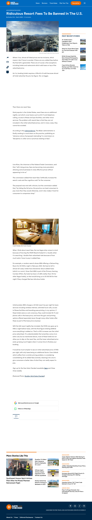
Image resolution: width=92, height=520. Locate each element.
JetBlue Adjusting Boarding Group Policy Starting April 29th (74, 459)
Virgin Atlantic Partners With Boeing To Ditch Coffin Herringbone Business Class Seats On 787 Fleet (73, 451)
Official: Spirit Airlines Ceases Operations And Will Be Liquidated (40, 466)
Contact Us (38, 510)
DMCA (40, 513)
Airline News (65, 448)
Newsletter (76, 3)
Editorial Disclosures (26, 510)
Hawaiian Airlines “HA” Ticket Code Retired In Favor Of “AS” (72, 476)
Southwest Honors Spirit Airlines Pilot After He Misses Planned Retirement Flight (19, 474)
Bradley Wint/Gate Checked (34, 376)
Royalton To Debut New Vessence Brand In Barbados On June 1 (40, 455)
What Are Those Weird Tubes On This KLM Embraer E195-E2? (70, 50)
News (38, 3)
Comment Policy (31, 513)
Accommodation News (13, 10)
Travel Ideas (53, 3)
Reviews (44, 3)
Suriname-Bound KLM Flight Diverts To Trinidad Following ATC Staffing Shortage (73, 468)
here (46, 368)
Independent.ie (30, 131)
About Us (9, 510)
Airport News (66, 481)
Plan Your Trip (64, 3)
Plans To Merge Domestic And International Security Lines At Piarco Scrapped (72, 484)
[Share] (7, 57)
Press (16, 510)
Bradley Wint (11, 17)
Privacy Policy (10, 513)
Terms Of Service (20, 513)
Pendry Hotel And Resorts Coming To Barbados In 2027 (41, 475)
